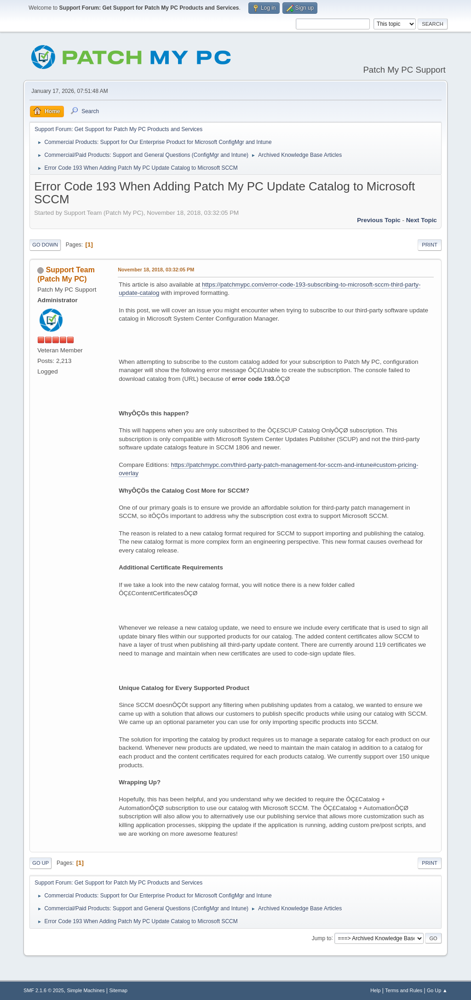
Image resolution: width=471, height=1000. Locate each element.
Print (429, 244)
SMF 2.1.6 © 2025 (43, 990)
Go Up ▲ (437, 990)
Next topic (421, 220)
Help (375, 990)
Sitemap (118, 990)
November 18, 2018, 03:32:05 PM (156, 269)
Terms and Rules (403, 990)
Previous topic (379, 220)
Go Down (45, 244)
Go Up (40, 863)
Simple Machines (86, 990)
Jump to (322, 938)
